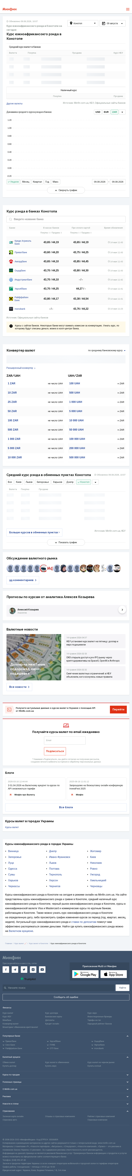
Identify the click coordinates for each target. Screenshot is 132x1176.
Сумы (11, 874)
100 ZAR (13, 420)
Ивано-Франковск (59, 857)
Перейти (118, 709)
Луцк (11, 862)
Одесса (12, 868)
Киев (18, 482)
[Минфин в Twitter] (24, 969)
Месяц (25, 181)
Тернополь (55, 874)
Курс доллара (51, 1013)
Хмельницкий (98, 880)
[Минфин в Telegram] (15, 969)
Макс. (56, 181)
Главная (8, 943)
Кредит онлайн (52, 1024)
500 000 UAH (77, 457)
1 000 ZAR (14, 439)
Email (48, 740)
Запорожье (43, 482)
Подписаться (55, 751)
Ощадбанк (20, 270)
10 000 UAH (76, 420)
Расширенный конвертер (20, 368)
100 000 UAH (77, 439)
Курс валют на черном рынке (101, 1062)
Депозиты (49, 1020)
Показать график (66, 542)
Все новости (19, 686)
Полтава (54, 868)
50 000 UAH (76, 429)
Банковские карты (53, 1016)
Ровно (93, 868)
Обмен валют (9, 1062)
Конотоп (83, 482)
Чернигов (54, 886)
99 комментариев (22, 580)
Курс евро (92, 1013)
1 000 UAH (75, 402)
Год (47, 181)
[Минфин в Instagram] (33, 969)
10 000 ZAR (15, 457)
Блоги (9, 772)
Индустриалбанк (23, 279)
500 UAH (74, 392)
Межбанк (7, 1020)
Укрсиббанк (21, 288)
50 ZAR (12, 411)
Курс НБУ (7, 1016)
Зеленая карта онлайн (13, 1116)
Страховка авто (10, 1120)
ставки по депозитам (83, 922)
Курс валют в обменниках (57, 1062)
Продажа (57, 232)
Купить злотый (94, 1066)
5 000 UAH (75, 411)
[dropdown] (122, 112)
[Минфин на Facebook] (6, 969)
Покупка (45, 232)
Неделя (13, 181)
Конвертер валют (11, 1024)
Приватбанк (21, 252)
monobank (20, 309)
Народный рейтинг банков (100, 1024)
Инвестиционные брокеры (100, 1016)
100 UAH (74, 383)
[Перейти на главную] (9, 9)
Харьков (57, 482)
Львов (29, 482)
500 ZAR (13, 429)
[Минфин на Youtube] (42, 969)
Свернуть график (66, 190)
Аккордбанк (21, 261)
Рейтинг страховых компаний (101, 1116)
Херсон (53, 880)
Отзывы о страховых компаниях (60, 1116)
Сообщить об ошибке (66, 997)
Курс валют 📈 (20, 943)
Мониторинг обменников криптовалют (20, 1027)
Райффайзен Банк (21, 299)
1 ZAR (11, 383)
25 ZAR (12, 402)
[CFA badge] (10, 1131)
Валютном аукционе (21, 931)
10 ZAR (12, 392)
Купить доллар (9, 1066)
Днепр (70, 482)
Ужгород (95, 874)
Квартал (37, 181)
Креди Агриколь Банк (23, 242)
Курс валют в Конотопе (38, 943)
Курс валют (8, 1013)
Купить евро (50, 1066)
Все (10, 482)
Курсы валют (12, 827)
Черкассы (14, 886)
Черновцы (96, 886)
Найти (122, 987)
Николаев (96, 862)
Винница (13, 851)
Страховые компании (97, 1120)
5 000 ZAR (14, 448)
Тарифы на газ (94, 1020)
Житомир (95, 851)
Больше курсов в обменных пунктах (34, 532)
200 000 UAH (77, 448)
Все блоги (66, 807)
